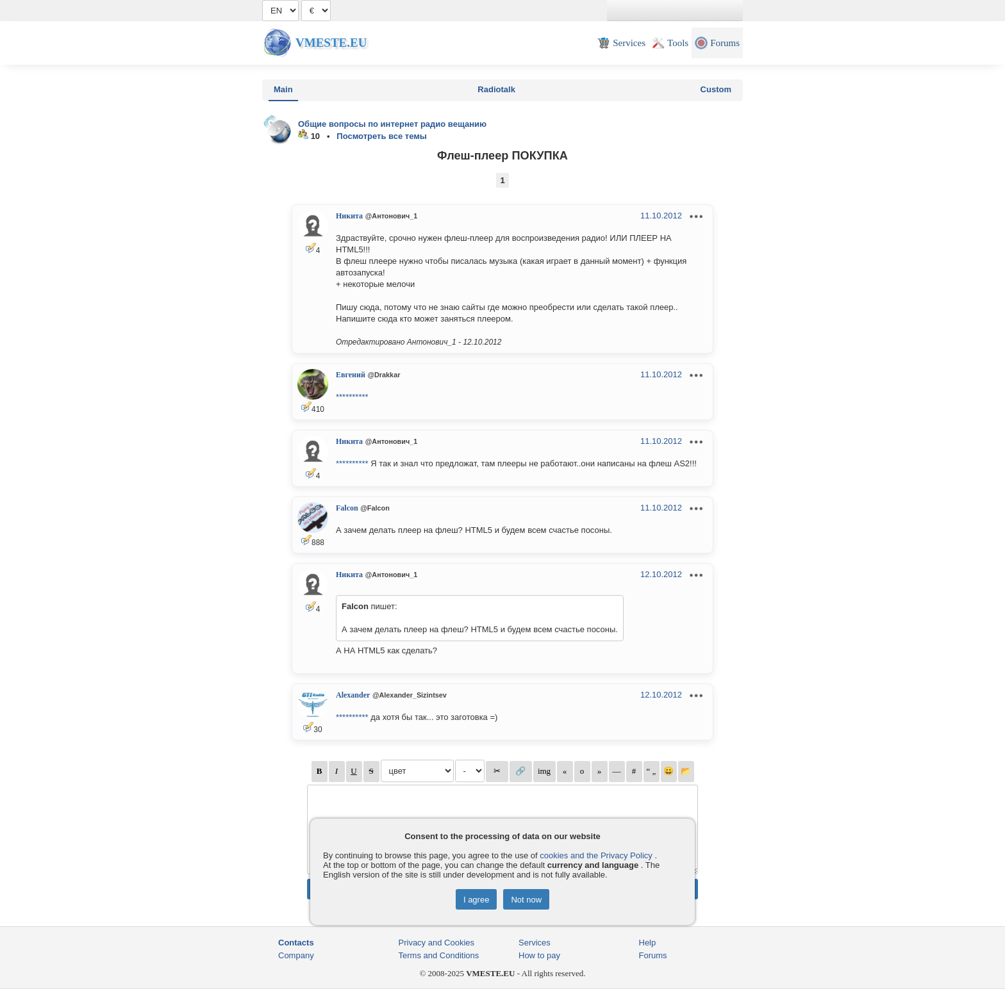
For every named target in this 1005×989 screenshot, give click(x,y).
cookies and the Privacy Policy (596, 855)
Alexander (353, 695)
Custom (716, 89)
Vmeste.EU (331, 42)
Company (296, 955)
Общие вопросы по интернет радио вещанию (392, 124)
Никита (349, 215)
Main (283, 89)
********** (352, 397)
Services (535, 942)
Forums (653, 955)
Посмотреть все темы (381, 136)
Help (647, 942)
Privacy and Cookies (437, 942)
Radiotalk (496, 89)
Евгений (350, 374)
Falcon (347, 507)
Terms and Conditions (439, 955)
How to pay (539, 955)
